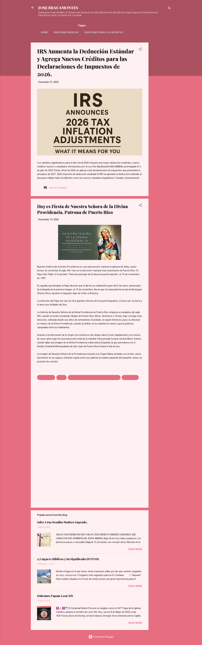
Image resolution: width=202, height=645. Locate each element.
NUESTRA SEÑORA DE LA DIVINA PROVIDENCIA (94, 377)
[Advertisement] (161, 90)
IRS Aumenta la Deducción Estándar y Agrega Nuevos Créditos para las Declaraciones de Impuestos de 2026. (85, 62)
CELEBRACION (46, 377)
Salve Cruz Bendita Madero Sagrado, (62, 522)
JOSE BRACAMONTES (58, 7)
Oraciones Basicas (66, 32)
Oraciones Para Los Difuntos (103, 32)
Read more (135, 549)
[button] (140, 49)
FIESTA (61, 377)
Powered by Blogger (101, 636)
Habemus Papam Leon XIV (55, 596)
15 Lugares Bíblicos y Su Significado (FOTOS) (68, 559)
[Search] (169, 8)
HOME (44, 32)
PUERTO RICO (130, 377)
